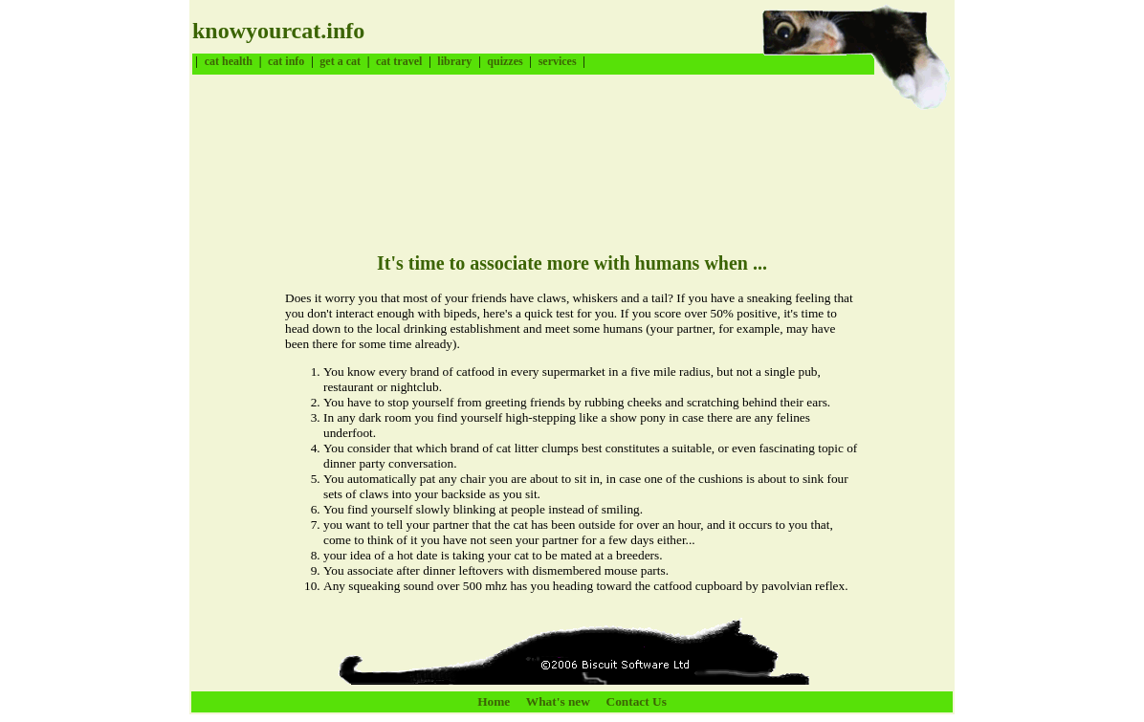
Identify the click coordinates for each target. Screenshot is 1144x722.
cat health (229, 61)
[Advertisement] (540, 158)
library (454, 61)
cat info (286, 61)
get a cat (340, 61)
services (558, 61)
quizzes (504, 61)
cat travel (399, 61)
